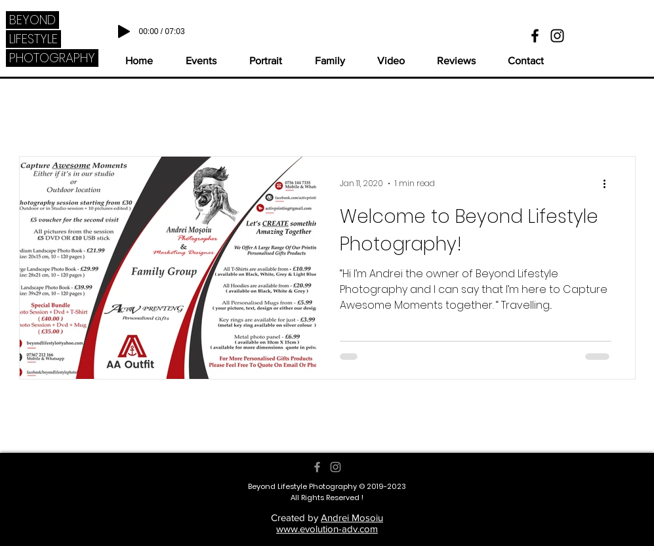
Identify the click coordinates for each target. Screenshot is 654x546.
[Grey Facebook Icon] (317, 467)
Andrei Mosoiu (352, 517)
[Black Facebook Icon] (535, 36)
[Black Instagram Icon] (557, 36)
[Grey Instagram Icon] (335, 467)
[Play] (124, 31)
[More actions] (609, 183)
